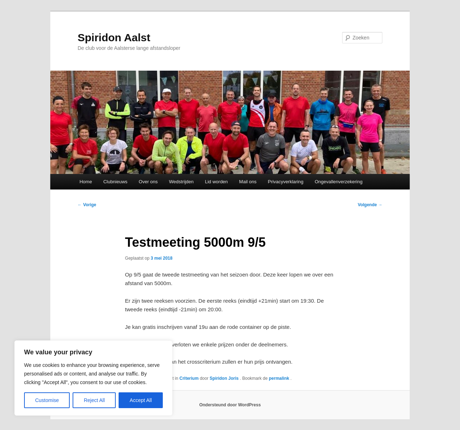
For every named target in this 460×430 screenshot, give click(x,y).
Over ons (148, 181)
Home (85, 181)
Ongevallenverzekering (339, 181)
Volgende (370, 204)
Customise (47, 400)
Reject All (94, 400)
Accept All (141, 400)
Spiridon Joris (225, 378)
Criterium (188, 378)
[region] (93, 378)
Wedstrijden (181, 181)
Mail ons (247, 181)
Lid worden (216, 181)
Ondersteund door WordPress (230, 404)
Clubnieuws (115, 181)
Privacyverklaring (285, 181)
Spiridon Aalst (114, 37)
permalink (279, 378)
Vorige (87, 204)
